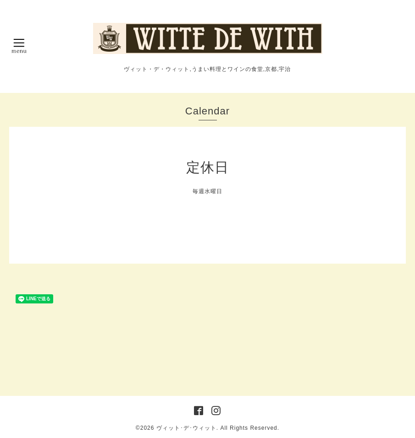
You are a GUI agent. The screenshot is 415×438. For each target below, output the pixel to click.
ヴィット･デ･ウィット (186, 428)
